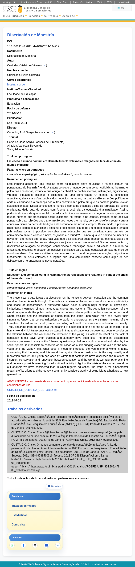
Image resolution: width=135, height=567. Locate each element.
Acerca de (70, 16)
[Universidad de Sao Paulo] (9, 9)
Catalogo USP (9, 2)
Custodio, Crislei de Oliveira (23, 65)
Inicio (6, 16)
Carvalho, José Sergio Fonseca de (28, 132)
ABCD (99, 2)
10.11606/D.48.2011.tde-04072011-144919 (33, 46)
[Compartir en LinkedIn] (57, 545)
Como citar (18, 524)
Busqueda (19, 16)
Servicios (35, 16)
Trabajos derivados (23, 505)
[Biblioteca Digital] (20, 9)
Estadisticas (19, 515)
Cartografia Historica (82, 2)
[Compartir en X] (35, 545)
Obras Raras (62, 2)
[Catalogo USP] (44, 65)
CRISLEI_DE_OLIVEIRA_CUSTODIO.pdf (32, 389)
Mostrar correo (16, 84)
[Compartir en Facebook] (23, 545)
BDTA (109, 2)
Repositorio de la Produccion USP (36, 2)
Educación (13, 103)
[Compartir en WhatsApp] (12, 545)
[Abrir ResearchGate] (46, 545)
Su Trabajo (52, 16)
